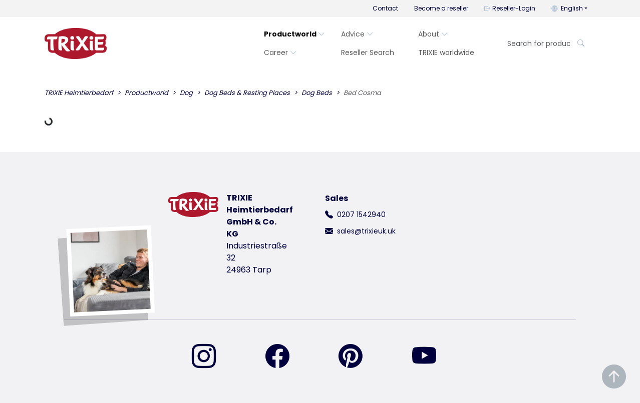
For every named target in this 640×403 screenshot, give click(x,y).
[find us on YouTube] (430, 357)
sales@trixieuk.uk (366, 231)
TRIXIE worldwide (446, 53)
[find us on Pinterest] (357, 357)
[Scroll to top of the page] (614, 376)
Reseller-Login (509, 8)
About (433, 34)
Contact (385, 8)
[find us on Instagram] (210, 357)
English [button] (567, 8)
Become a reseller (441, 8)
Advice (357, 34)
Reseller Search (367, 53)
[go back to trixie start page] (76, 43)
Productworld (294, 34)
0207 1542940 (361, 215)
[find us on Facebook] (283, 357)
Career (280, 53)
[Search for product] (535, 44)
